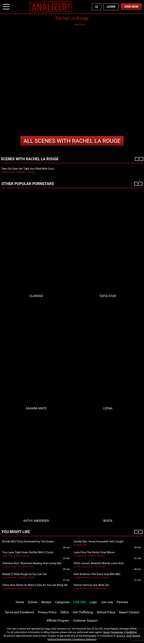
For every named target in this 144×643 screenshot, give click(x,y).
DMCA (64, 612)
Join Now (131, 6)
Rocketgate (117, 632)
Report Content (129, 612)
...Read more (78, 24)
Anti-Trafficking (83, 612)
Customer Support (85, 620)
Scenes (33, 602)
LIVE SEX (79, 602)
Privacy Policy (47, 612)
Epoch (106, 632)
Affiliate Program (57, 620)
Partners (122, 602)
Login (111, 6)
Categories (62, 602)
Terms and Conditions (19, 612)
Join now (107, 602)
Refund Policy (106, 612)
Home (20, 602)
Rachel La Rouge (72, 141)
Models (46, 602)
